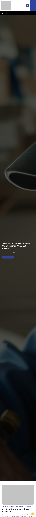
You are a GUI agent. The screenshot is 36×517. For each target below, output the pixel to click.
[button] (27, 5)
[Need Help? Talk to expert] (33, 6)
